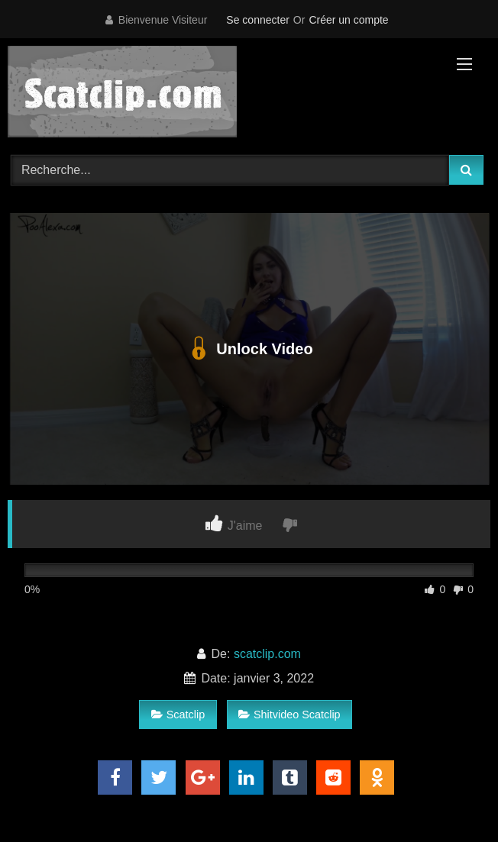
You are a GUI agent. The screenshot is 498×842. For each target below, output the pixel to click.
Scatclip (178, 714)
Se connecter (257, 20)
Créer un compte (348, 20)
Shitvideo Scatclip (289, 714)
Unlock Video (248, 349)
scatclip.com (267, 653)
